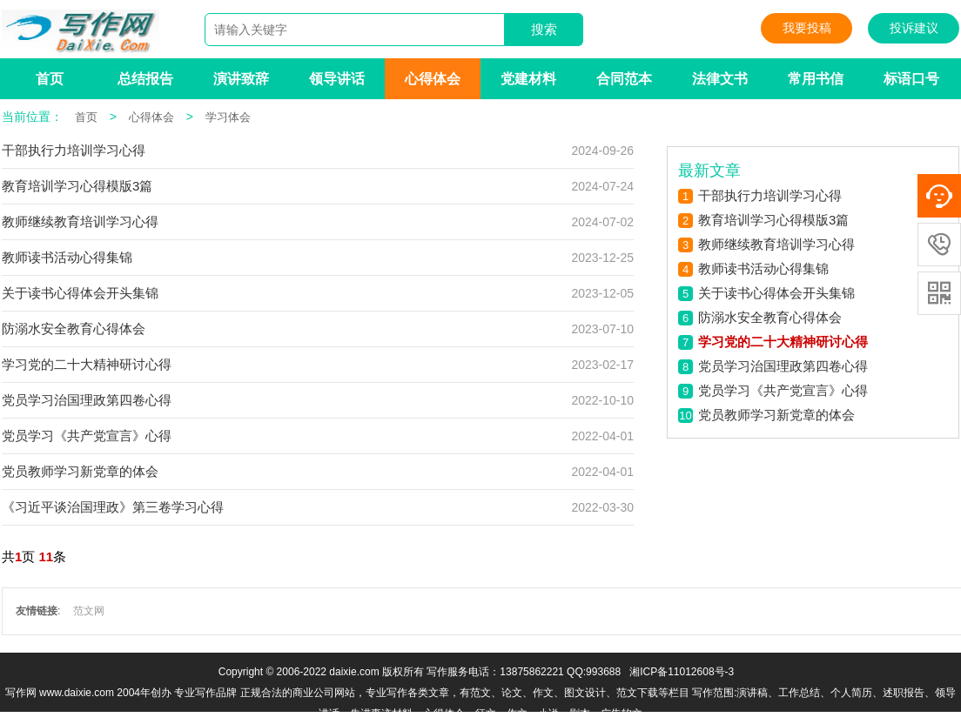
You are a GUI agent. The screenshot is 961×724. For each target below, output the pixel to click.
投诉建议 (914, 28)
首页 (50, 78)
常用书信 (815, 78)
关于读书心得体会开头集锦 (80, 292)
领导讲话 (337, 78)
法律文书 (720, 78)
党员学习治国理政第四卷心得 (86, 399)
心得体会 (432, 78)
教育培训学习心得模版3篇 (77, 185)
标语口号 (911, 78)
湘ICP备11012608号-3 (681, 672)
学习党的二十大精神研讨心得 (86, 364)
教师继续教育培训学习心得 (80, 221)
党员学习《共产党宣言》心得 (86, 435)
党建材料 (528, 78)
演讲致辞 (241, 78)
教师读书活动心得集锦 (67, 257)
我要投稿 (807, 28)
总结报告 (145, 78)
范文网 (88, 611)
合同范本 (624, 78)
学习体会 (228, 117)
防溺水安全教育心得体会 (73, 328)
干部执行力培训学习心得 (73, 150)
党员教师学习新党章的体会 (80, 471)
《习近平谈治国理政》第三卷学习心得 (113, 506)
